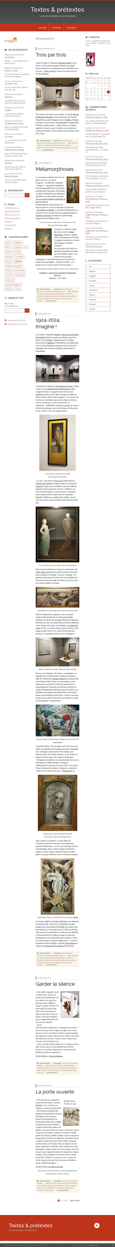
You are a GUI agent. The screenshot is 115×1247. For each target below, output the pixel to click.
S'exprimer (10, 57)
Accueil (42, 27)
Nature (92, 295)
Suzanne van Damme (43, 216)
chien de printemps (44, 1068)
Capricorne (40, 394)
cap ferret (49, 1188)
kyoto (55, 1188)
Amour (8, 242)
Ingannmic (91, 215)
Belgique (68, 141)
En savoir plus (94, 1245)
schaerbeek (19, 270)
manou (89, 186)
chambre (67, 1188)
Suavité (8, 163)
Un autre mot (11, 84)
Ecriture (9, 275)
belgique (18, 242)
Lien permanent (44, 141)
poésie (17, 252)
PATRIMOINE (10, 225)
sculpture (41, 298)
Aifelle (89, 130)
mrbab (68, 145)
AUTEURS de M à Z (12, 211)
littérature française (13, 266)
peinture (9, 256)
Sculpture (17, 247)
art (26, 247)
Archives (56, 27)
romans (60, 1066)
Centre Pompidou (57, 742)
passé (44, 1070)
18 (108, 92)
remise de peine (68, 1066)
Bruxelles (40, 143)
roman (8, 270)
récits (53, 1068)
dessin (47, 298)
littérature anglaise (13, 284)
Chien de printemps (56, 1056)
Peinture (62, 143)
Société (92, 309)
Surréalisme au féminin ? (46, 210)
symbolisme (55, 296)
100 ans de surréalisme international (50, 294)
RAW (65, 225)
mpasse (39, 486)
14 (94, 92)
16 (101, 92)
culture (18, 261)
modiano (53, 1066)
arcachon (40, 1188)
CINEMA (8, 222)
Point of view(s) (50, 71)
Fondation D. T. (68, 771)
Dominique (91, 199)
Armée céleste (41, 572)
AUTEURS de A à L (12, 208)
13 (91, 92)
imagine (75, 291)
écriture (40, 1072)
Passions (55, 143)
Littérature (73, 1063)
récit (38, 1185)
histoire (9, 289)
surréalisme (64, 296)
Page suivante (75, 1200)
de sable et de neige (70, 1183)
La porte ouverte (55, 1092)
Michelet (39, 1105)
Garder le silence (55, 984)
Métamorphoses (55, 169)
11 (108, 89)
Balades (92, 271)
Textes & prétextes (57, 9)
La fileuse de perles (14, 123)
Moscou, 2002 (11, 70)
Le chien (9, 137)
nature (8, 261)
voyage (60, 1188)
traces (49, 1070)
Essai (18, 289)
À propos (71, 27)
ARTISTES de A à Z (12, 215)
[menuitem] (42, 27)
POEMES (8, 229)
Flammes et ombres (14, 150)
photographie (57, 148)
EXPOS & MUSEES (12, 218)
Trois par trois (51, 55)
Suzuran (8, 97)
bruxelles (19, 256)
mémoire (55, 1070)
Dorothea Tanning (58, 679)
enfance (61, 1185)
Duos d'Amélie (11, 176)
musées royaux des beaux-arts (53, 145)
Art (63, 141)
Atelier (8, 110)
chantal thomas (56, 1183)
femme (73, 1185)
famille (8, 252)
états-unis (10, 280)
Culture (48, 143)
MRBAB (76, 917)
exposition (20, 275)
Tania (88, 117)
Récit (8, 247)
